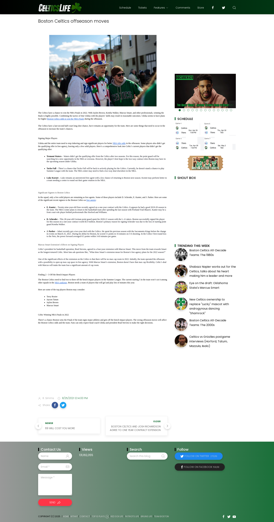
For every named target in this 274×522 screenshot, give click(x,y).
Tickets (142, 7)
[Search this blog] (147, 456)
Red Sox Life (117, 516)
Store (200, 7)
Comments (183, 7)
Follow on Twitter (201, 456)
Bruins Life (146, 516)
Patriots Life (132, 516)
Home (66, 516)
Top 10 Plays (98, 516)
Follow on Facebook (201, 467)
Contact (85, 516)
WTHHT (74, 516)
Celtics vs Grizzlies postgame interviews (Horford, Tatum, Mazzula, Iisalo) (209, 341)
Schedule (125, 7)
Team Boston (161, 516)
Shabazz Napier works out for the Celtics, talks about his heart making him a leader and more (212, 271)
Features (161, 7)
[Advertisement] (103, 366)
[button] (55, 405)
